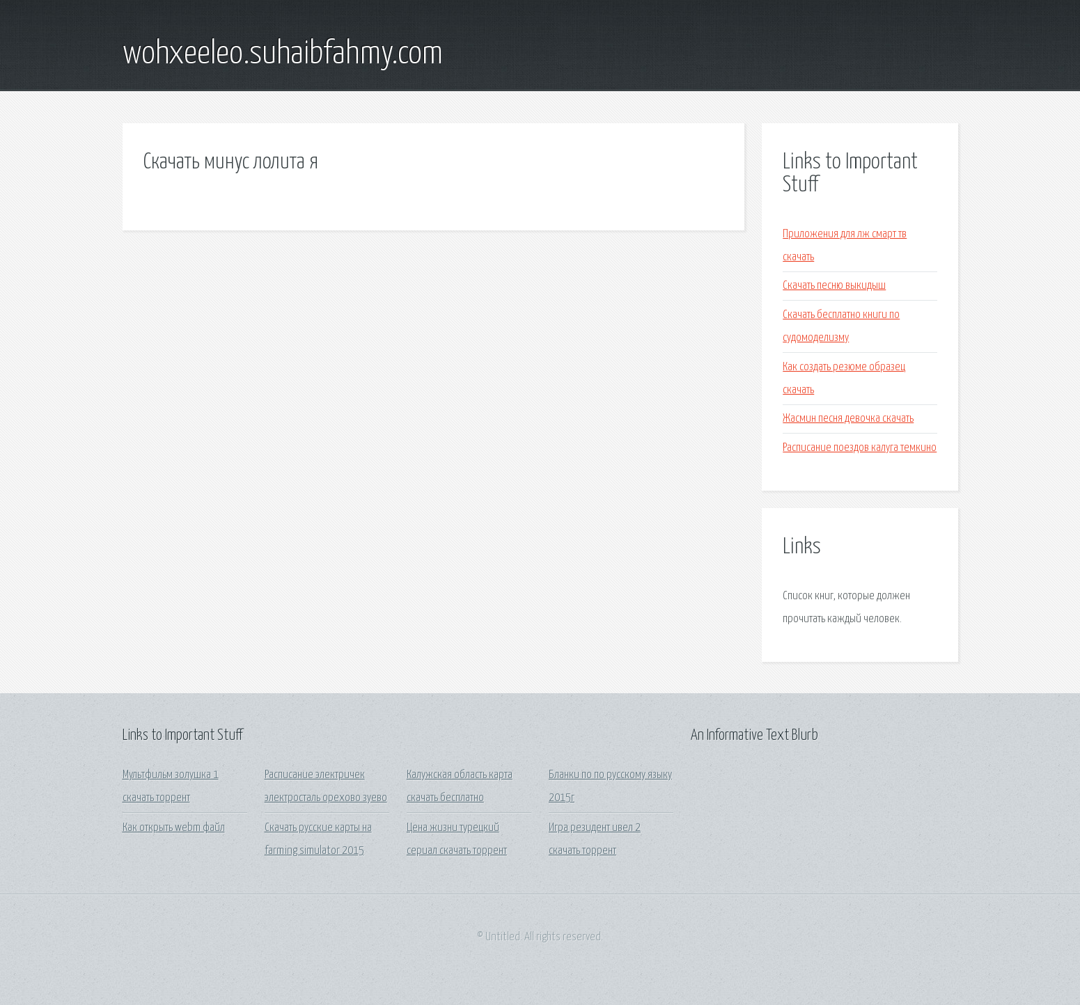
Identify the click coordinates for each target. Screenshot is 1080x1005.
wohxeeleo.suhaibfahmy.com (283, 54)
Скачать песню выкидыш (834, 286)
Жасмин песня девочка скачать (848, 419)
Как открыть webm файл (174, 828)
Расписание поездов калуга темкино (860, 448)
